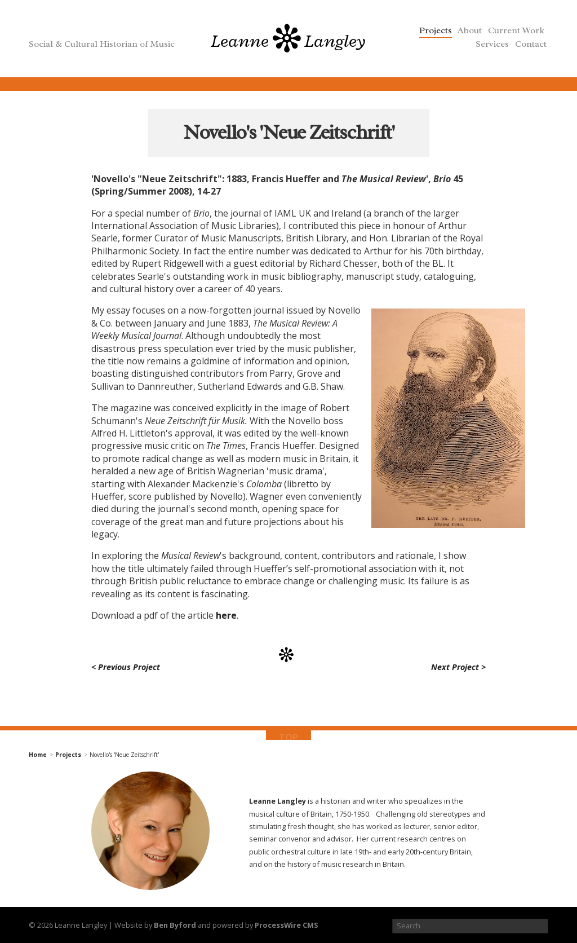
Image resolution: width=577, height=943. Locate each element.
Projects (435, 30)
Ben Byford (175, 925)
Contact (531, 44)
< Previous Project (125, 667)
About (470, 30)
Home (38, 755)
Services (492, 44)
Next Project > (458, 667)
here (226, 615)
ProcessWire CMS (286, 925)
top (288, 736)
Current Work (516, 30)
